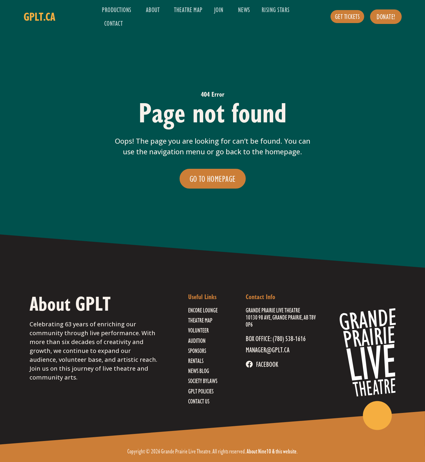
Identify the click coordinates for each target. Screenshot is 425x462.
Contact (113, 23)
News (244, 9)
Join (220, 9)
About (154, 9)
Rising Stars (277, 9)
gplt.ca (39, 16)
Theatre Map (188, 9)
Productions (118, 9)
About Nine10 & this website (272, 451)
